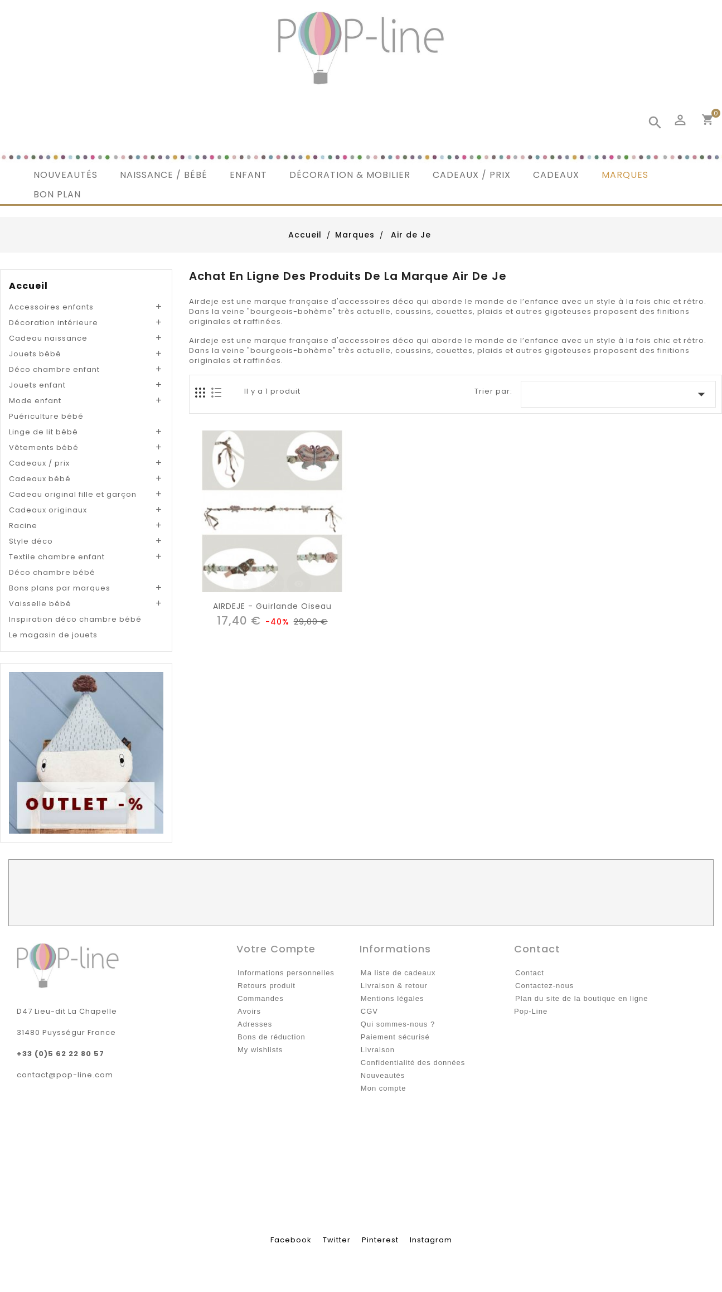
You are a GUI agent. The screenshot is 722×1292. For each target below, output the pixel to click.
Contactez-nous (544, 985)
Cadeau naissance (48, 338)
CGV (369, 1011)
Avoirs (249, 1011)
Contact (529, 973)
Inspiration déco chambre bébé (75, 619)
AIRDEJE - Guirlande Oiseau (272, 606)
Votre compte (276, 949)
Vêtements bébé (44, 447)
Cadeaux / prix (39, 463)
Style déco (31, 541)
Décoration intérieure (53, 322)
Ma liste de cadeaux (398, 973)
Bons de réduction (272, 1037)
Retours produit (266, 985)
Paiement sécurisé (395, 1037)
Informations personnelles (286, 973)
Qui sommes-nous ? (398, 1024)
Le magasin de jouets (53, 635)
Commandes (261, 998)
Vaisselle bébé (40, 603)
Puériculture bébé (46, 416)
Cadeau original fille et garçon (73, 494)
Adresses (255, 1024)
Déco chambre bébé (52, 572)
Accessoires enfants (51, 307)
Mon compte (383, 1088)
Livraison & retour (394, 985)
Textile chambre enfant (57, 556)
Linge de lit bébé (43, 432)
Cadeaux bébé (40, 478)
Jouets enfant (37, 385)
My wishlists (260, 1050)
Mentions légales (392, 998)
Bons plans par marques (59, 588)
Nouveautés (383, 1075)
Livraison (378, 1050)
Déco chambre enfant (54, 369)
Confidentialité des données (413, 1062)
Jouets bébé (35, 354)
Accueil (28, 286)
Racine (23, 525)
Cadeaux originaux (48, 510)
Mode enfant (35, 400)
